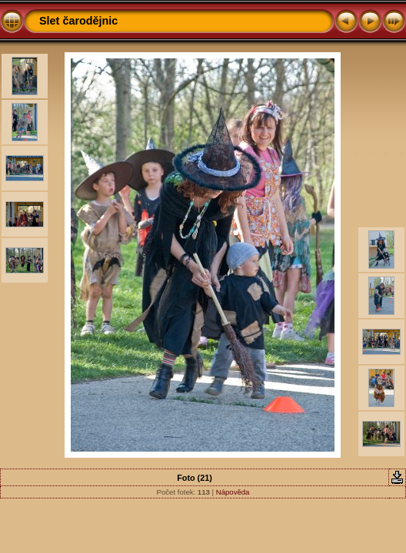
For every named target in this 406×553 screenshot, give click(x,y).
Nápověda (233, 492)
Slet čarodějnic (78, 21)
